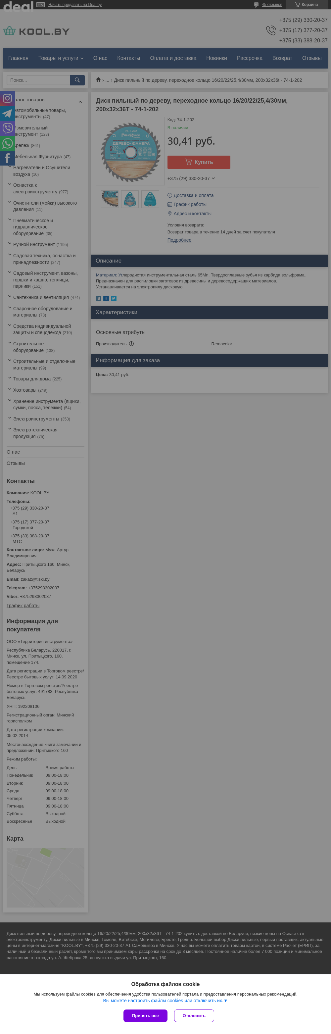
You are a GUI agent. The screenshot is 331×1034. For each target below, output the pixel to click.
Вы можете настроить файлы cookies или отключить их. (163, 1000)
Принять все (145, 1015)
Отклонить (194, 1015)
